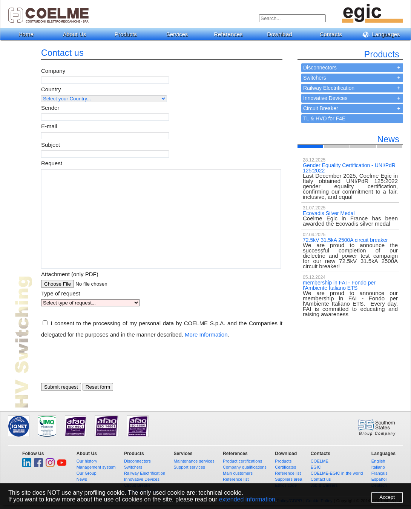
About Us (77, 34)
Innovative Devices (325, 98)
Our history (87, 461)
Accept (387, 497)
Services (180, 34)
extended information (247, 499)
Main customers (238, 473)
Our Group (87, 473)
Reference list (236, 479)
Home (26, 34)
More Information (206, 334)
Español (378, 479)
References (231, 34)
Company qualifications (245, 467)
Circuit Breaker (320, 108)
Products (129, 34)
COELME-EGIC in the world (337, 473)
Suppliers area (288, 479)
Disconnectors (320, 68)
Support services (189, 467)
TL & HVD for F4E (324, 118)
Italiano (378, 467)
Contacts (334, 34)
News (82, 479)
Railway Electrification (328, 88)
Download (282, 34)
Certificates (285, 467)
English (378, 461)
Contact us (321, 479)
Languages (383, 34)
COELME (319, 461)
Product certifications (242, 461)
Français (379, 473)
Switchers (314, 78)
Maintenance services (193, 461)
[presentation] (98, 366)
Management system (96, 467)
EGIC (316, 467)
